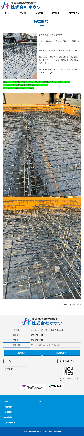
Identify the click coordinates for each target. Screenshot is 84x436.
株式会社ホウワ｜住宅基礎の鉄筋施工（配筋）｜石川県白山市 (20, 5)
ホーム (7, 13)
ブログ (10, 369)
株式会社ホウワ (39, 431)
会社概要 (39, 13)
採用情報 (55, 13)
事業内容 (22, 13)
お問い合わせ (74, 13)
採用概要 (60, 353)
